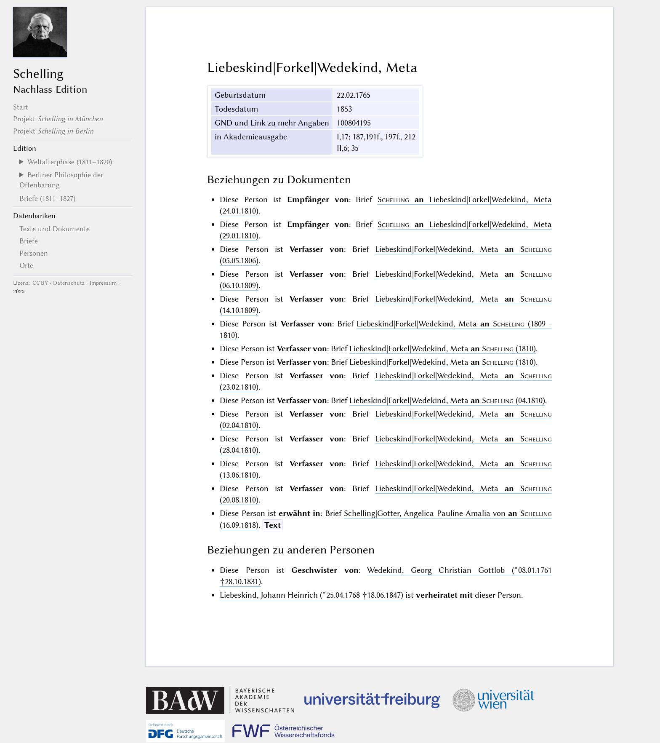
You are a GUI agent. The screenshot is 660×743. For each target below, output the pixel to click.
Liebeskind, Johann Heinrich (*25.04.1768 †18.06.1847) (311, 595)
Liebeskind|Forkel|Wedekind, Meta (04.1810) (447, 400)
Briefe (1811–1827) (47, 198)
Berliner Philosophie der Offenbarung (61, 180)
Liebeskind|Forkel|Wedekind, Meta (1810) (442, 348)
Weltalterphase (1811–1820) (69, 162)
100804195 (354, 123)
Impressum (103, 282)
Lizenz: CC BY (30, 282)
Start (20, 107)
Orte (26, 265)
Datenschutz (69, 282)
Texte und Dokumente (54, 229)
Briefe (28, 241)
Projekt (58, 119)
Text (272, 525)
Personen (33, 253)
